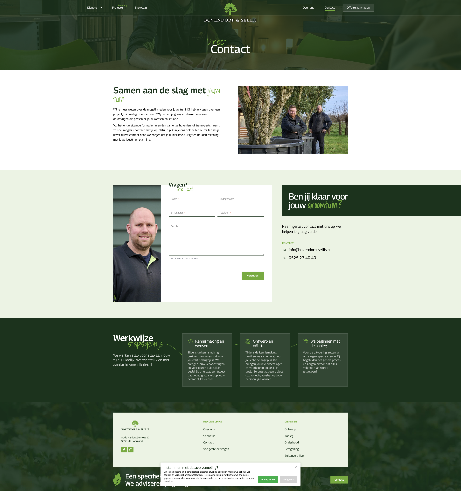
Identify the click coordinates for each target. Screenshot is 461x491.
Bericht (175, 226)
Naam (175, 199)
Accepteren (268, 479)
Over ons (308, 7)
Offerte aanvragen (358, 7)
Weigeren (288, 479)
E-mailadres (178, 212)
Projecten (118, 7)
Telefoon (225, 212)
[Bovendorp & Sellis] (230, 13)
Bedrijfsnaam (226, 199)
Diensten (94, 7)
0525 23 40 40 (299, 257)
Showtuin (141, 7)
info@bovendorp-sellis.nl (306, 249)
